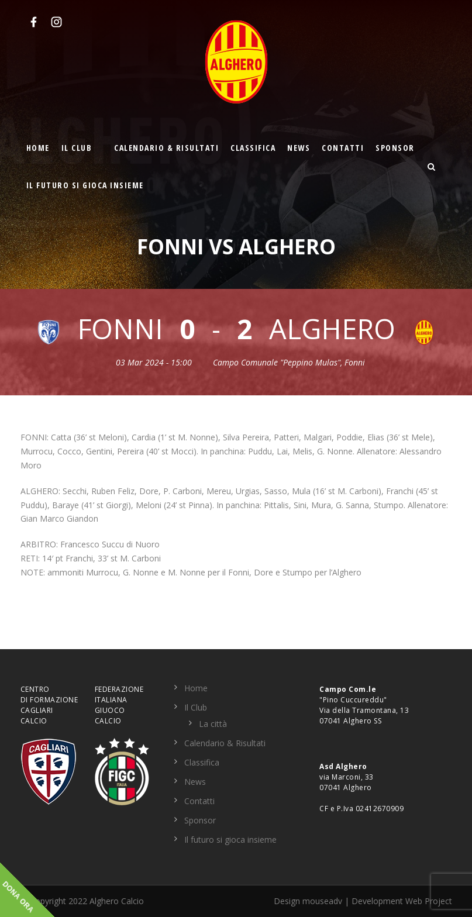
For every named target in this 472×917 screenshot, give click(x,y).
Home (38, 147)
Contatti (343, 147)
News (298, 147)
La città (213, 723)
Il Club (76, 147)
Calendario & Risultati (166, 147)
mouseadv (322, 900)
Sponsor (395, 147)
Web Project (428, 900)
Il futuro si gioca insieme (85, 185)
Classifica (252, 147)
